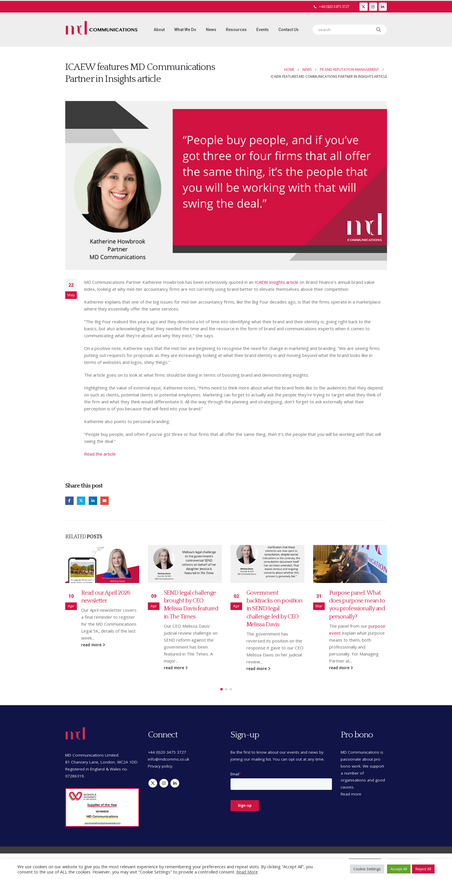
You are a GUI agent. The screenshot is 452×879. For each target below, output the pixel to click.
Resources (236, 29)
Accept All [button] (399, 868)
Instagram (163, 777)
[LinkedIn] (383, 7)
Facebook (69, 501)
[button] (221, 683)
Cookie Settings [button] (367, 868)
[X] (364, 7)
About (159, 29)
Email (104, 501)
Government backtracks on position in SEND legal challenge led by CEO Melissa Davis (274, 608)
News (211, 29)
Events (262, 29)
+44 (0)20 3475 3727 (334, 6)
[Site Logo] (101, 30)
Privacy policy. (160, 760)
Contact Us (288, 29)
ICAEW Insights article (276, 282)
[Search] (379, 30)
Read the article (100, 454)
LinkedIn (93, 501)
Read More (247, 872)
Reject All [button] (423, 868)
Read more (351, 788)
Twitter (81, 501)
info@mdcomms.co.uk (168, 753)
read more (93, 644)
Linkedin (174, 777)
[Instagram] (373, 7)
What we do (185, 29)
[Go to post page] (102, 564)
